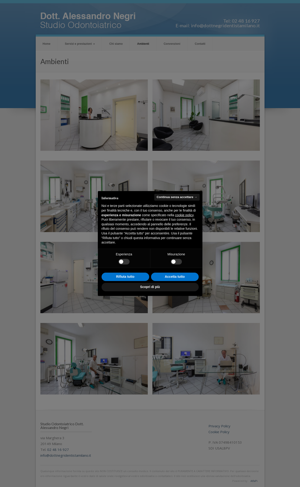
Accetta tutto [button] (175, 276)
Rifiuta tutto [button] (125, 276)
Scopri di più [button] (150, 287)
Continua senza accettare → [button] (177, 197)
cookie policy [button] (184, 215)
